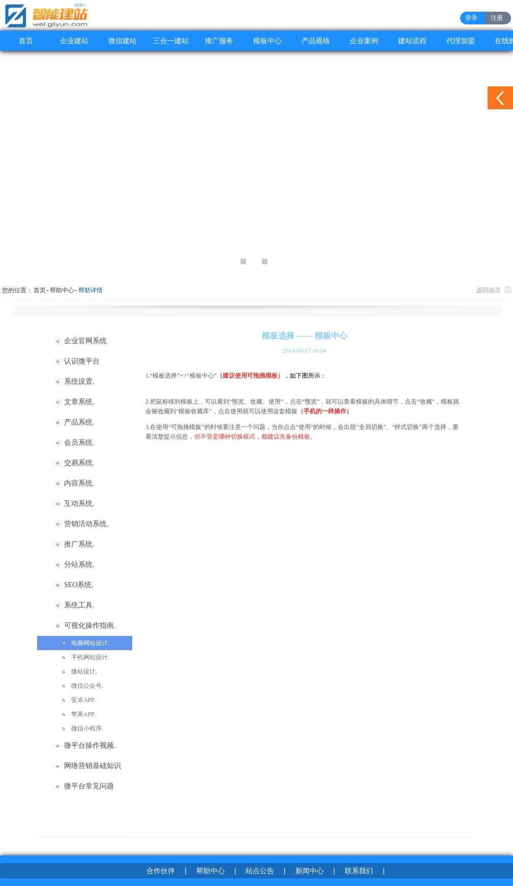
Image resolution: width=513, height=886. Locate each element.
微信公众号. (87, 685)
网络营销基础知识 (92, 766)
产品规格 (315, 41)
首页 (26, 41)
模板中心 (267, 41)
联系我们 (359, 871)
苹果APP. (83, 714)
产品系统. (79, 422)
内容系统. (79, 483)
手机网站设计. (90, 657)
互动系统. (79, 503)
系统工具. (79, 605)
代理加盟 (460, 41)
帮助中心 (62, 290)
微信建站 (122, 41)
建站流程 (412, 41)
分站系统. (79, 564)
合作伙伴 (160, 871)
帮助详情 (90, 290)
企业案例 (364, 41)
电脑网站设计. (90, 643)
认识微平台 (82, 361)
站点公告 (260, 871)
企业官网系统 (85, 341)
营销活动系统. (86, 524)
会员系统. (79, 442)
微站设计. (84, 671)
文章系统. (79, 402)
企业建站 (74, 41)
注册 (497, 17)
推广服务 (219, 41)
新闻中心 (309, 871)
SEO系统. (79, 585)
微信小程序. (87, 728)
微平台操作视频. (90, 745)
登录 (471, 17)
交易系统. (79, 463)
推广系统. (79, 544)
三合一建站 (171, 41)
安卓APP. (83, 700)
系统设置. (79, 381)
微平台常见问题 (89, 786)
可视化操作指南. (90, 625)
